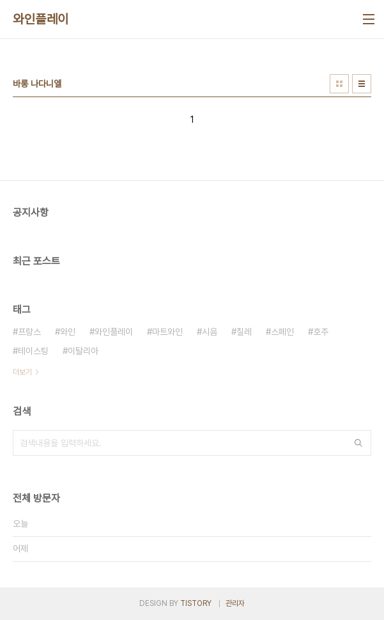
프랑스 (29, 332)
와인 (67, 332)
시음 (209, 332)
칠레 (244, 332)
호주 (320, 332)
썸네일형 (339, 83)
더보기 (22, 372)
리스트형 (361, 83)
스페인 (282, 332)
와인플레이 (41, 19)
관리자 (235, 603)
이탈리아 (83, 351)
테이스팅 (33, 351)
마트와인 (167, 332)
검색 (358, 443)
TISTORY (195, 603)
